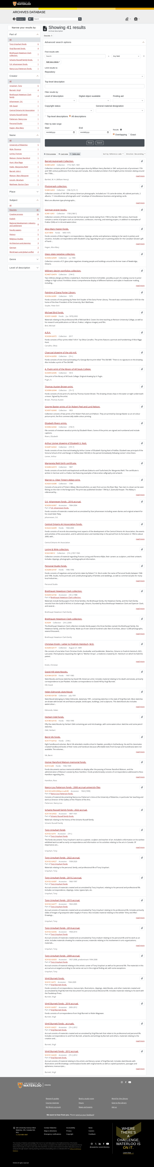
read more (140, 176)
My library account (53, 1107)
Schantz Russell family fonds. (24, 60)
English (24, 219)
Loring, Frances (24, 154)
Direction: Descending (135, 154)
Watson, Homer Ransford (24, 158)
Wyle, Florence (24, 150)
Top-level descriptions (57, 116)
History (24, 235)
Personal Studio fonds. (56, 566)
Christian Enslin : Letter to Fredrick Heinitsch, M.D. (69, 644)
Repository (50, 72)
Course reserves (52, 1103)
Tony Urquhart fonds (24, 44)
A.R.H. (48, 332)
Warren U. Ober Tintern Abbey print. (62, 480)
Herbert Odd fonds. (54, 717)
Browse (20, 19)
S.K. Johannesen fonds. (24, 65)
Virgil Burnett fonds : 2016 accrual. (61, 1003)
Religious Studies (24, 239)
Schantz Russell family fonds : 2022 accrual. (66, 810)
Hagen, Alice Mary (24, 128)
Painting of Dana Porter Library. (60, 292)
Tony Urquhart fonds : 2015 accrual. (62, 900)
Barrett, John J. (24, 171)
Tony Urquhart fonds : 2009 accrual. (62, 956)
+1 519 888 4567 (22, 1135)
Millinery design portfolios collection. (63, 270)
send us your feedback (85, 1115)
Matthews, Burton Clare (24, 185)
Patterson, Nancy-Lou (24, 119)
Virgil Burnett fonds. (24, 49)
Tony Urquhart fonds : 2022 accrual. (62, 857)
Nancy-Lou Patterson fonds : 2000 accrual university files (72, 787)
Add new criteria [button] (52, 62)
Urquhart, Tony (24, 86)
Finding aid (118, 96)
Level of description (20, 268)
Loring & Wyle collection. (57, 549)
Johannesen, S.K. (24, 102)
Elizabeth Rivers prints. (56, 423)
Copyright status (52, 106)
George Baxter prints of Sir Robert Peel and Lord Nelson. (72, 406)
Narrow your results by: (24, 27)
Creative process (24, 215)
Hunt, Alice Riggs (24, 163)
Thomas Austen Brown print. (59, 386)
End (81, 128)
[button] (128, 19)
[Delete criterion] (143, 56)
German (24, 248)
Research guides (52, 1098)
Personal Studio (24, 124)
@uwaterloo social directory (100, 1147)
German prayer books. (56, 210)
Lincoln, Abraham (24, 180)
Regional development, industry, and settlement (24, 224)
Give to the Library (119, 1103)
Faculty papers (24, 230)
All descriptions (78, 116)
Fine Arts (24, 210)
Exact (133, 134)
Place (12, 192)
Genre (13, 259)
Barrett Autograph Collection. (59, 161)
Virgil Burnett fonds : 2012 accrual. (61, 1051)
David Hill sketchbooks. (56, 672)
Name (13, 135)
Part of (13, 34)
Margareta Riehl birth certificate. (61, 463)
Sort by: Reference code (112, 154)
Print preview (50, 154)
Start (47, 128)
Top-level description (55, 82)
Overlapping (121, 134)
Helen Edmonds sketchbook (59, 692)
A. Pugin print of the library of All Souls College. (68, 369)
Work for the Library (120, 1098)
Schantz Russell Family (24, 115)
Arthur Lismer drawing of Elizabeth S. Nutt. (66, 443)
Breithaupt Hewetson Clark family (24, 95)
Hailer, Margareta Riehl (24, 167)
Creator (13, 76)
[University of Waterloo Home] (22, 4)
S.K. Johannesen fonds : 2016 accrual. (63, 501)
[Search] (55, 19)
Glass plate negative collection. (60, 254)
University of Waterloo (24, 145)
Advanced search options (58, 42)
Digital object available (90, 96)
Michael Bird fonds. (54, 312)
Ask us (114, 1107)
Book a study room (86, 1098)
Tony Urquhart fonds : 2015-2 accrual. (63, 877)
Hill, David (24, 106)
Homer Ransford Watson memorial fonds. (65, 762)
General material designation (110, 106)
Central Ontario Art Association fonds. (63, 524)
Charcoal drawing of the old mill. (61, 352)
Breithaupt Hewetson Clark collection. (24, 54)
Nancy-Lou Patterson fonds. (24, 69)
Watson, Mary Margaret (24, 176)
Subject (13, 200)
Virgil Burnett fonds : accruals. (59, 1023)
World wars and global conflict (24, 252)
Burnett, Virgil (24, 90)
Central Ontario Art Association (24, 111)
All (10, 40)
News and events (85, 1107)
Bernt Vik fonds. (53, 737)
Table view (75, 154)
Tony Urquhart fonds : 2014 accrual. (62, 928)
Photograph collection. (56, 186)
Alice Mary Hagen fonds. (57, 229)
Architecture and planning (24, 243)
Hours (81, 1103)
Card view (63, 154)
